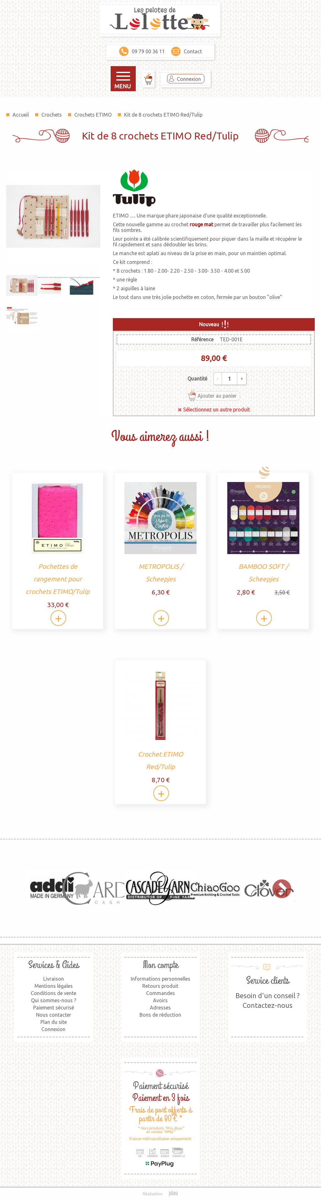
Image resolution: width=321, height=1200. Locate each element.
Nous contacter (53, 1015)
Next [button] (279, 888)
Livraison (53, 979)
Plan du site (53, 1022)
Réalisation (161, 1193)
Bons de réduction (160, 1015)
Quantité (197, 378)
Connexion (189, 79)
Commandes (160, 993)
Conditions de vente (53, 993)
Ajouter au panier (217, 396)
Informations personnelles (160, 979)
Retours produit (160, 986)
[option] (52, 888)
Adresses (160, 1007)
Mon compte (160, 965)
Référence (202, 339)
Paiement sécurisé (53, 1007)
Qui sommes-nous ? (53, 1000)
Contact (186, 51)
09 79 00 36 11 (142, 51)
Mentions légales (53, 986)
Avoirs (160, 1000)
